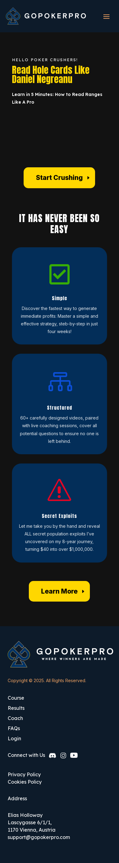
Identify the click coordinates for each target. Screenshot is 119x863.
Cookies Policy (25, 782)
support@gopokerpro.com (39, 837)
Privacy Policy (24, 774)
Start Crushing (59, 177)
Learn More (59, 591)
